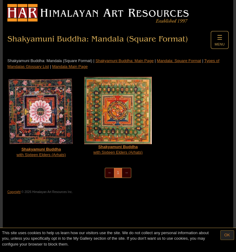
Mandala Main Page (70, 66)
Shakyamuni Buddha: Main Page (125, 60)
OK (227, 235)
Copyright (14, 192)
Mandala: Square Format (179, 60)
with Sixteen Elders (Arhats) (41, 117)
